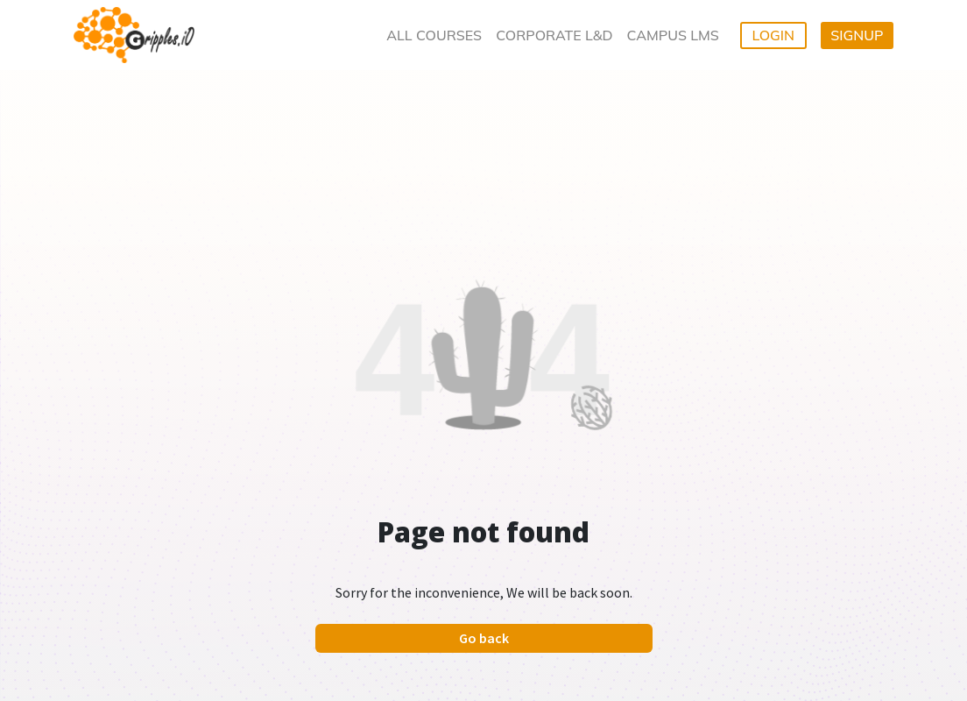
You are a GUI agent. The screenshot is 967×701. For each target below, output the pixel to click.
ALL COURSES (434, 35)
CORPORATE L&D (554, 35)
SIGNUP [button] (856, 35)
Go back (484, 638)
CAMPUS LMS (673, 35)
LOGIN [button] (773, 35)
